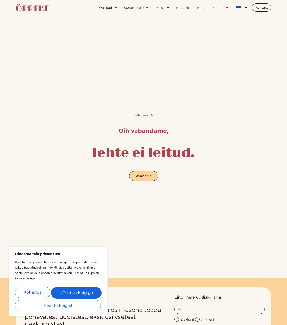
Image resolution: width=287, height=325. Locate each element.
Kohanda (33, 294)
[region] (58, 283)
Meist (163, 7)
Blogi (201, 8)
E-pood (220, 7)
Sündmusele (136, 7)
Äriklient (204, 319)
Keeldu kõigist (76, 294)
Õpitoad (108, 7)
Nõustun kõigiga (58, 305)
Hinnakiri (183, 8)
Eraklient (184, 319)
